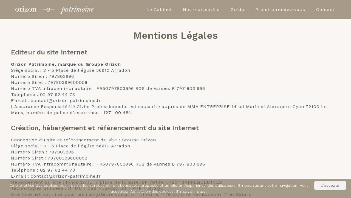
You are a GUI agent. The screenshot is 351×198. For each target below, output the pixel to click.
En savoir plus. (191, 191)
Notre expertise (201, 9)
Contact (325, 9)
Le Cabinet (159, 9)
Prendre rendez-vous (280, 9)
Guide (237, 9)
